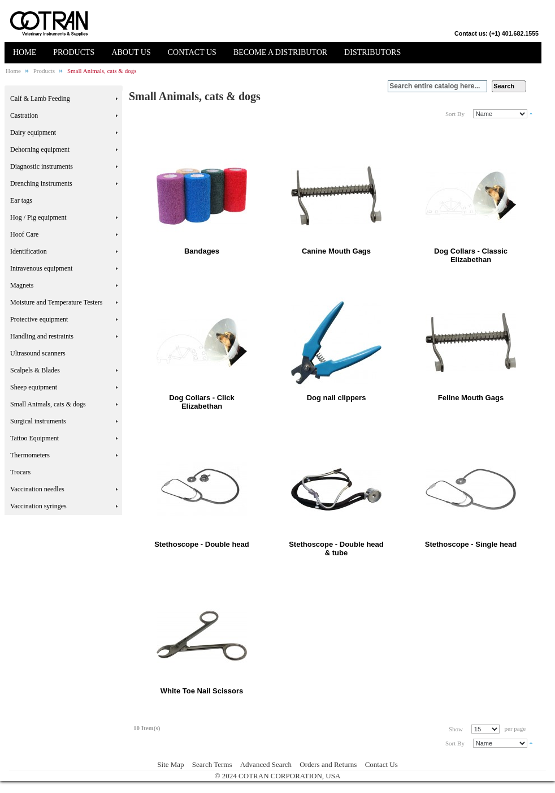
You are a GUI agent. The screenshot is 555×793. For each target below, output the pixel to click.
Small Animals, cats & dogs (48, 404)
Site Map (170, 764)
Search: (381, 86)
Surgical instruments (38, 421)
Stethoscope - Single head (471, 544)
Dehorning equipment (40, 149)
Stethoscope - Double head (201, 544)
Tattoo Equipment (34, 438)
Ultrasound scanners (38, 353)
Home (13, 70)
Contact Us (381, 764)
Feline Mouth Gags (471, 397)
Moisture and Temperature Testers (56, 302)
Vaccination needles (37, 489)
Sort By (455, 113)
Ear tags (21, 200)
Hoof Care (24, 234)
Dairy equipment (33, 132)
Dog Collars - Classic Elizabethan (471, 255)
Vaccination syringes (38, 506)
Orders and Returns (328, 764)
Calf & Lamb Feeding (40, 98)
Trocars (20, 472)
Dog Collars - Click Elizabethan (202, 401)
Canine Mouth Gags (336, 251)
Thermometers (30, 455)
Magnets (21, 285)
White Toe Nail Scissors (202, 691)
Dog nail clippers (336, 397)
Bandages (201, 251)
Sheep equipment (33, 387)
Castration (24, 115)
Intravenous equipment (41, 268)
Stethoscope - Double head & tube (336, 548)
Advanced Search (266, 764)
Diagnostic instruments (41, 166)
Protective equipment (39, 319)
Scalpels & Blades (35, 370)
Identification (28, 251)
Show (456, 729)
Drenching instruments (41, 183)
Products (44, 70)
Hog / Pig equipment (38, 217)
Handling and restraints (41, 336)
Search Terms (212, 764)
